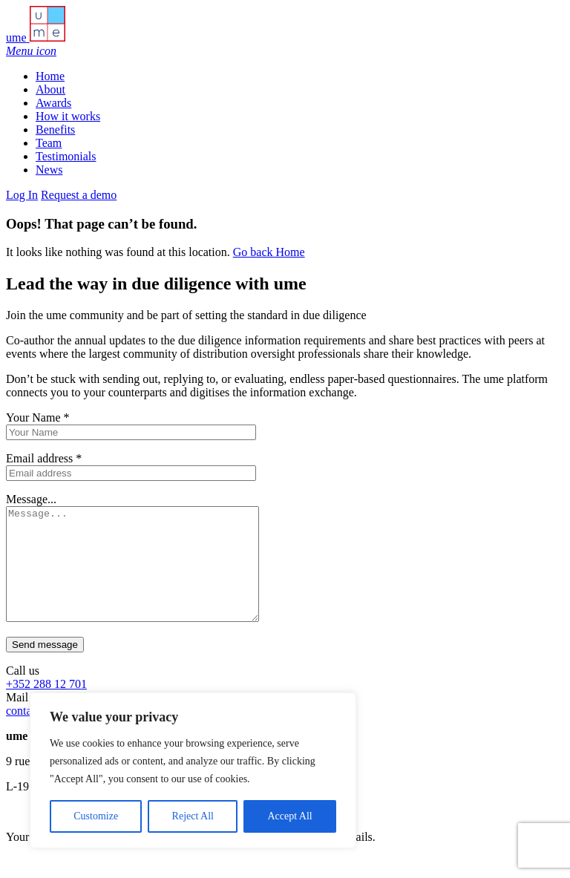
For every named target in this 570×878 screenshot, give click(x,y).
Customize (95, 816)
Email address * (44, 458)
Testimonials (66, 156)
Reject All (193, 816)
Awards (53, 102)
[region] (193, 770)
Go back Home (269, 252)
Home (50, 76)
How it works (68, 116)
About (50, 89)
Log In (22, 195)
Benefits (55, 129)
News (49, 169)
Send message (45, 666)
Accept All (289, 816)
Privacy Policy (260, 859)
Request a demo (79, 195)
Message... (31, 499)
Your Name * (37, 417)
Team (49, 143)
